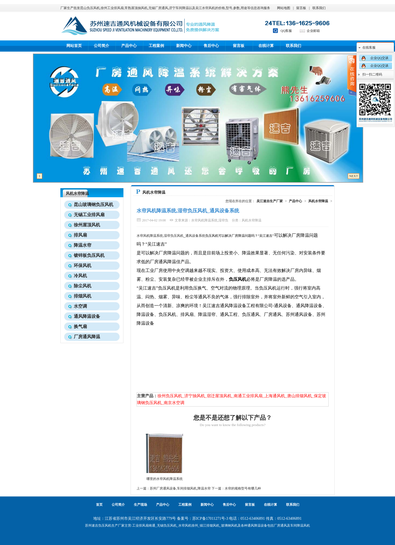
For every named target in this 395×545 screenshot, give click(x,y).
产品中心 (129, 46)
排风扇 (80, 235)
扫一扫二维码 (372, 74)
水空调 (80, 306)
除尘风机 (82, 285)
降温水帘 (82, 245)
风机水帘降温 (77, 193)
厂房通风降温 (87, 336)
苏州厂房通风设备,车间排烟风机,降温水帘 (180, 488)
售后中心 (211, 46)
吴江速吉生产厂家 (269, 201)
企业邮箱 (313, 31)
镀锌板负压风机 (89, 255)
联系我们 (319, 8)
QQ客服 (286, 31)
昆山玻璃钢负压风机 (93, 204)
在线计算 (266, 46)
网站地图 (283, 8)
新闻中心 (183, 46)
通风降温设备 (87, 316)
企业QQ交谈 (379, 58)
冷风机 (80, 275)
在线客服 (369, 47)
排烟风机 (82, 296)
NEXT (353, 176)
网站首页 (74, 46)
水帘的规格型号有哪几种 (243, 488)
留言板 (301, 8)
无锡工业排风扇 (89, 214)
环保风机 (82, 265)
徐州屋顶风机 (87, 225)
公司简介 (101, 46)
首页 (99, 505)
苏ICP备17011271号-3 (210, 518)
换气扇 (80, 326)
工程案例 (156, 46)
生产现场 (140, 505)
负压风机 (104, 525)
